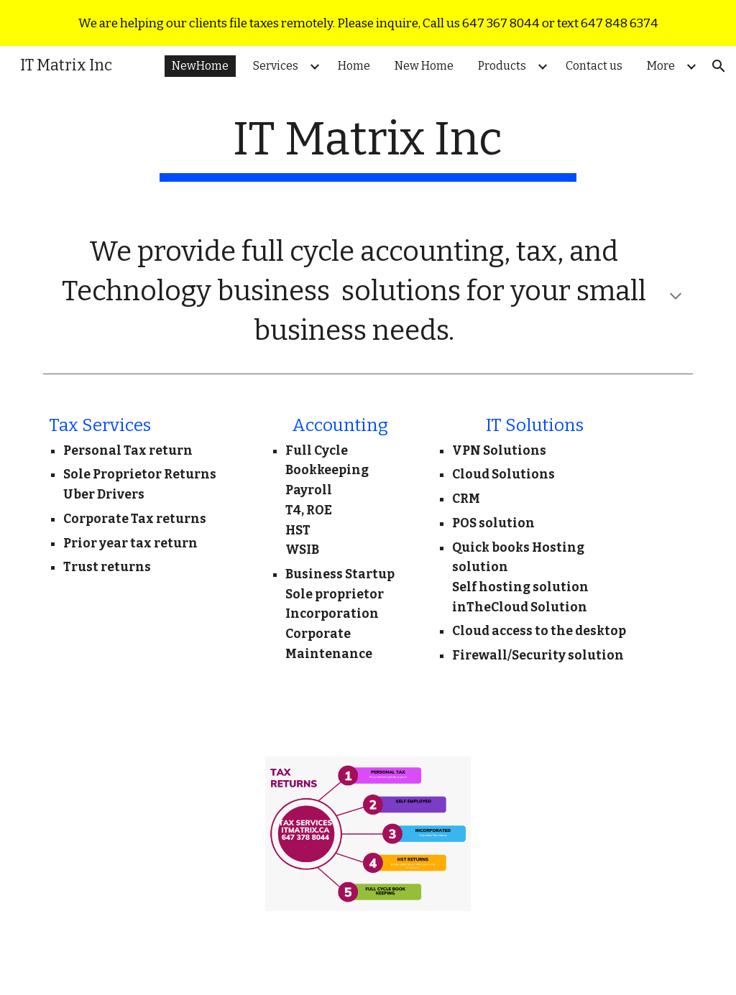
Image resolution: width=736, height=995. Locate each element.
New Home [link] (424, 66)
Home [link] (354, 66)
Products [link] (502, 66)
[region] (368, 23)
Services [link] (275, 66)
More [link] (661, 66)
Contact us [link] (594, 66)
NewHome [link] (200, 66)
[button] (719, 66)
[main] (367, 147)
